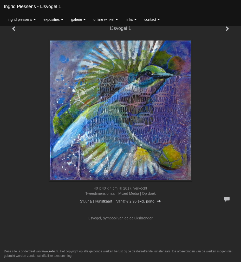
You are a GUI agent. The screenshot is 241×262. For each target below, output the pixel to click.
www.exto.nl (50, 251)
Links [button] (131, 19)
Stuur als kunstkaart (120, 201)
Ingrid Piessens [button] (22, 19)
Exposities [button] (53, 19)
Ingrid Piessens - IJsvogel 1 (32, 6)
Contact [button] (152, 19)
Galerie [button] (78, 19)
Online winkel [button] (105, 19)
